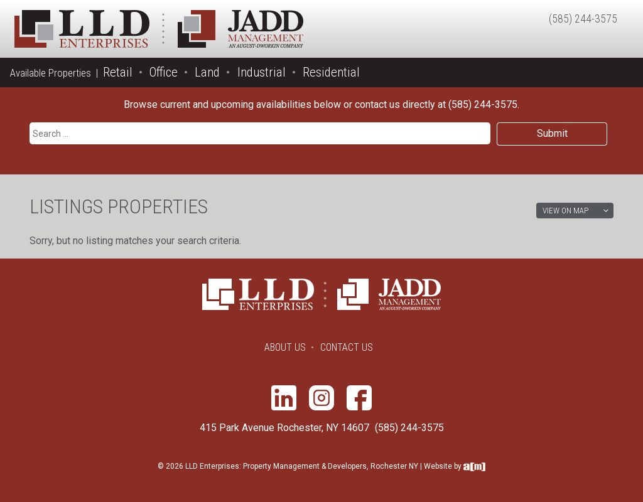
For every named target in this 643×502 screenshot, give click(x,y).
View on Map (565, 210)
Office (163, 72)
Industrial (261, 72)
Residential (331, 72)
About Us (285, 347)
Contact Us (346, 347)
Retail (117, 72)
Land (207, 72)
